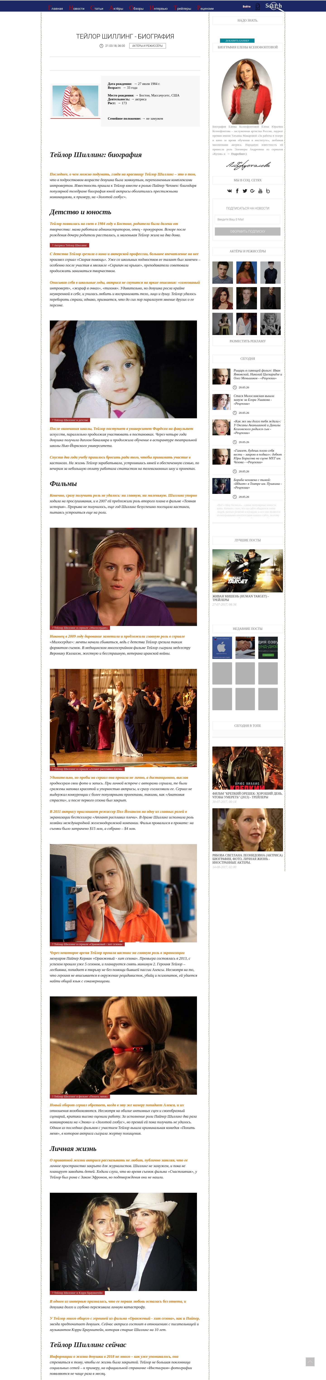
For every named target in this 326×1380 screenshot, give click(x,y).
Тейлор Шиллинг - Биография (125, 36)
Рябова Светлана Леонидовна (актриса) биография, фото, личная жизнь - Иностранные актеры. (247, 860)
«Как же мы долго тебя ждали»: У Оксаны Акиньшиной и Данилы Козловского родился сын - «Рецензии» (258, 428)
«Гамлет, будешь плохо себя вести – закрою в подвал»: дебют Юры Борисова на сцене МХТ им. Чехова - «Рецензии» (258, 457)
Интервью (158, 7)
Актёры (116, 7)
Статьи (96, 7)
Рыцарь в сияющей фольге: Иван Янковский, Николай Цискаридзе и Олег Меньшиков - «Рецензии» (258, 375)
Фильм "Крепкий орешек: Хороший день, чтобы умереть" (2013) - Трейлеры (247, 796)
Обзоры (136, 7)
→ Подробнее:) (236, 153)
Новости (76, 7)
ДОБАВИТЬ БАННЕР (237, 40)
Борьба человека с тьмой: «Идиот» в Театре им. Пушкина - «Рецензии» (258, 484)
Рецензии (205, 7)
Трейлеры (182, 7)
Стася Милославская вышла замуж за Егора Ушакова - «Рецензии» (254, 400)
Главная (55, 7)
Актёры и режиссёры (148, 45)
